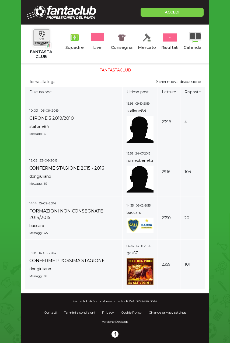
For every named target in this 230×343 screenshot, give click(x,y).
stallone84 (39, 126)
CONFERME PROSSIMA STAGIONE (67, 260)
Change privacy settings (167, 312)
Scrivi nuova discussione (178, 81)
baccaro (36, 225)
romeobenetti (140, 160)
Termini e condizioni (79, 312)
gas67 (132, 253)
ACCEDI (172, 12)
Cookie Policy (131, 312)
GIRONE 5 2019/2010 (51, 118)
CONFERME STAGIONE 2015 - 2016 (66, 168)
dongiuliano (40, 176)
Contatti (50, 312)
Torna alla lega (42, 81)
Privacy (108, 312)
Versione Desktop (115, 322)
